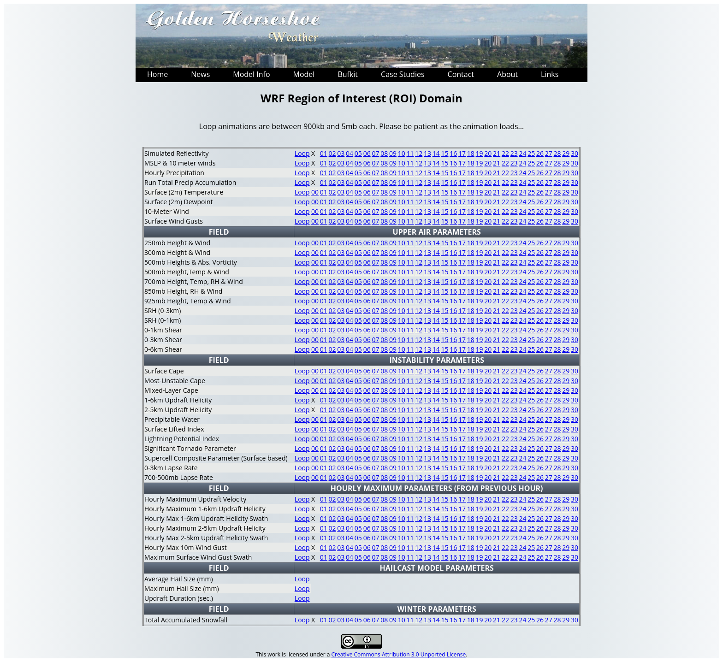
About (507, 74)
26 (540, 153)
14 (436, 153)
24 (522, 153)
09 (393, 153)
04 (349, 153)
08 (384, 153)
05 (358, 153)
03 (340, 153)
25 (531, 153)
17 (462, 153)
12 (418, 153)
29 (565, 153)
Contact (461, 74)
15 (445, 153)
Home (157, 74)
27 (548, 153)
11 (410, 153)
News (200, 74)
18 (470, 153)
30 (574, 153)
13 (427, 153)
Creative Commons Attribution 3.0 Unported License (398, 654)
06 (367, 153)
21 (496, 153)
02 (332, 153)
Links (549, 74)
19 (479, 153)
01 (323, 153)
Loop (302, 153)
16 (453, 153)
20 (488, 153)
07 (375, 153)
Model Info (251, 74)
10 (401, 153)
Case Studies (402, 74)
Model (304, 74)
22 (505, 153)
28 (557, 153)
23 (514, 153)
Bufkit (348, 74)
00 (315, 192)
